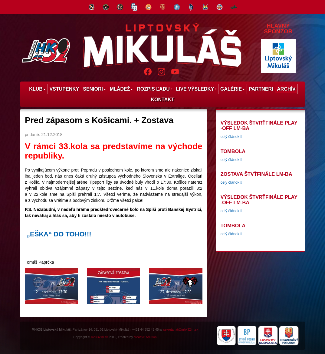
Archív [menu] (286, 89)
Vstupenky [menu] (64, 89)
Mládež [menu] (121, 89)
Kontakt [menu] (162, 99)
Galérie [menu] (232, 89)
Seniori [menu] (94, 89)
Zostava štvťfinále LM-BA (256, 174)
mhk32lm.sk (99, 337)
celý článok (231, 137)
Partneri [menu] (261, 89)
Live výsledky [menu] (196, 89)
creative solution (145, 337)
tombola (233, 151)
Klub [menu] (37, 89)
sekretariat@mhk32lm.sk (180, 329)
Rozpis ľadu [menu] (154, 89)
